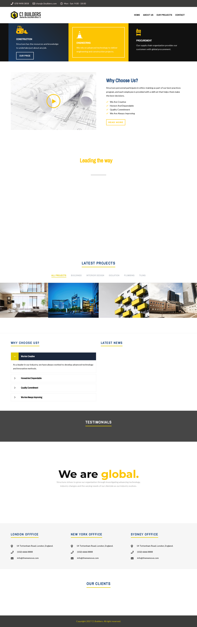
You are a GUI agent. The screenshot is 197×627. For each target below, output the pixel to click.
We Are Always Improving (31, 397)
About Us (148, 15)
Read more (115, 122)
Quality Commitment (29, 387)
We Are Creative (28, 356)
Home (137, 15)
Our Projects (164, 15)
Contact (180, 15)
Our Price (24, 55)
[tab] (53, 356)
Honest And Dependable (31, 378)
